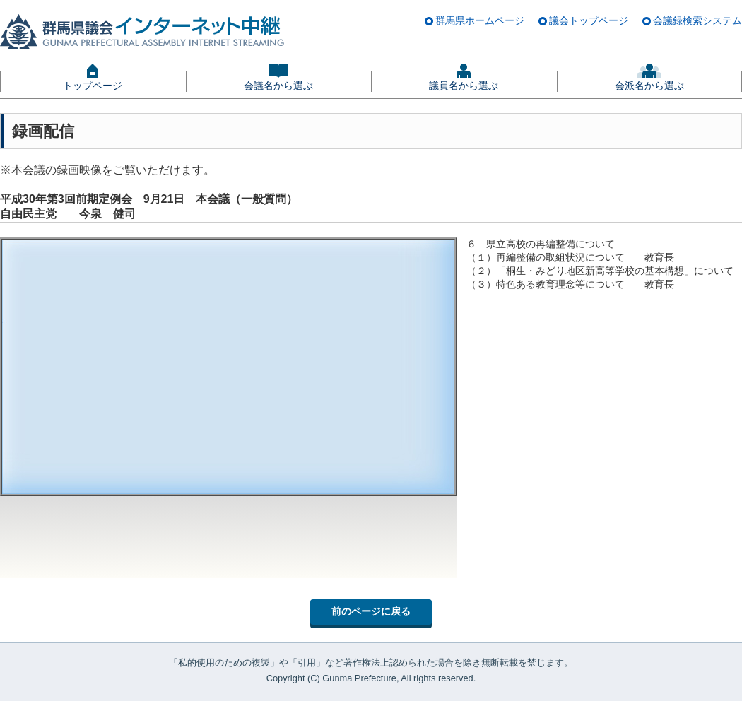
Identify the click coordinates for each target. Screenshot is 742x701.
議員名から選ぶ (463, 85)
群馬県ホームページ (479, 20)
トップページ (92, 85)
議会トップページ (588, 20)
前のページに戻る (371, 611)
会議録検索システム (697, 20)
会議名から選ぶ (278, 85)
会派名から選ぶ (649, 85)
